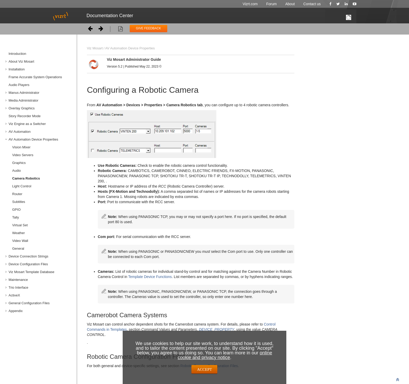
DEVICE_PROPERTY (216, 329)
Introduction (17, 54)
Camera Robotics (26, 178)
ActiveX (14, 295)
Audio (16, 171)
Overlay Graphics (21, 108)
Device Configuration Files (28, 264)
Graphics (19, 163)
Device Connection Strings (28, 256)
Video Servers (22, 155)
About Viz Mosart (21, 61)
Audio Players (19, 85)
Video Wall (20, 241)
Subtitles (18, 202)
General (18, 248)
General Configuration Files (29, 303)
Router (17, 194)
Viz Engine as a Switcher (27, 124)
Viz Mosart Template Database (31, 272)
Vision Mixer (21, 147)
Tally (15, 217)
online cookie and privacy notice (225, 355)
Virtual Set (20, 225)
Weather (18, 233)
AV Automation (20, 132)
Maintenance (18, 280)
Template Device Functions (150, 277)
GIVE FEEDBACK (148, 28)
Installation (17, 69)
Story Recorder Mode (25, 116)
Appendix (16, 311)
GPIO (16, 209)
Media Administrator (23, 100)
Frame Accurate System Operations (35, 77)
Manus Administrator (24, 93)
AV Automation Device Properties (33, 139)
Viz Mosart (95, 48)
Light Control (21, 186)
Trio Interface (18, 287)
